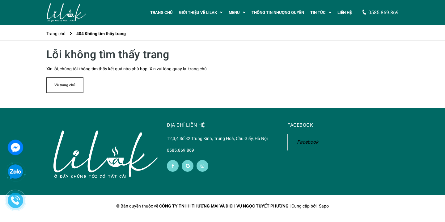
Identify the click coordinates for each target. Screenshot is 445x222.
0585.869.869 (180, 150)
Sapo (324, 206)
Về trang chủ (64, 85)
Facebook (307, 142)
